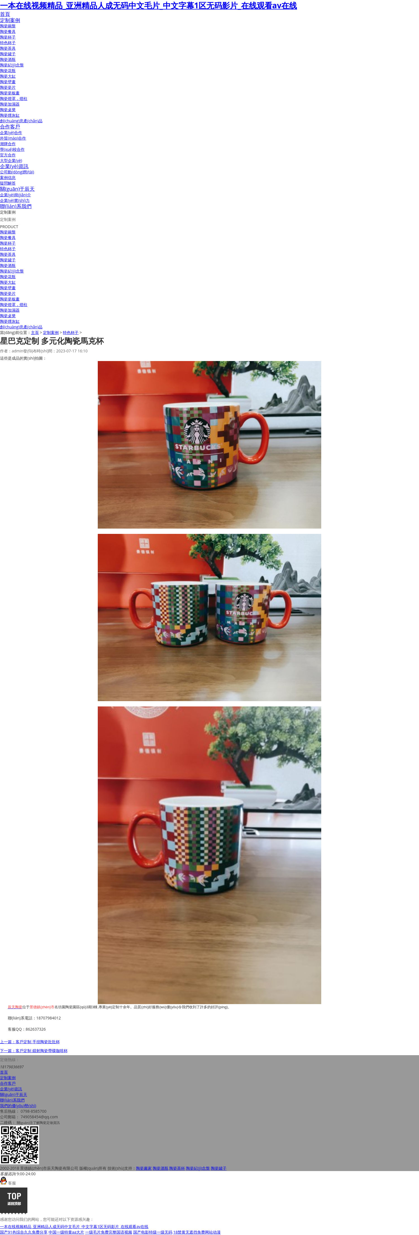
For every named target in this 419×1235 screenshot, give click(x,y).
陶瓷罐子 (8, 53)
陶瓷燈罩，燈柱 (13, 98)
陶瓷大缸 (8, 76)
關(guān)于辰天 (17, 188)
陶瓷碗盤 (8, 25)
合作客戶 (10, 126)
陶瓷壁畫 (8, 81)
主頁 (35, 332)
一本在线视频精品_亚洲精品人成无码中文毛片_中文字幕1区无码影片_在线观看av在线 (148, 5)
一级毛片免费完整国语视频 (108, 1232)
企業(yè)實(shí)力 (15, 200)
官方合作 (8, 154)
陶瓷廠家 (144, 1168)
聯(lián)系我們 (16, 206)
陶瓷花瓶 (8, 70)
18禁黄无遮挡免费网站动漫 (197, 1232)
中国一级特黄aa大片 (66, 1232)
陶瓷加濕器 (10, 104)
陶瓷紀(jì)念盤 (12, 65)
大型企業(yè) (11, 160)
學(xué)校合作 (12, 149)
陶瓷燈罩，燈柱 (13, 304)
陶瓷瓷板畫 (10, 92)
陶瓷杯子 (8, 37)
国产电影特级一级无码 (152, 1232)
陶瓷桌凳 (8, 109)
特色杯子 (8, 42)
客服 (8, 1183)
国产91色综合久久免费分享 (23, 1232)
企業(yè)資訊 (14, 166)
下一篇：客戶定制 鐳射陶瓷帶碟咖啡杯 (34, 1050)
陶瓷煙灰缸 (10, 115)
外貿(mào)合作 (13, 138)
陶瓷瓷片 (8, 87)
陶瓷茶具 (8, 48)
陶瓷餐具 (8, 31)
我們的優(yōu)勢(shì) (18, 1105)
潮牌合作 (8, 143)
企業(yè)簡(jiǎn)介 (15, 194)
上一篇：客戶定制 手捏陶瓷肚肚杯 (30, 1041)
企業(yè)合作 (11, 132)
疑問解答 (8, 183)
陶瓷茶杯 (177, 1168)
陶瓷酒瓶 (8, 59)
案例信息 (8, 177)
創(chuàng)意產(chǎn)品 (21, 120)
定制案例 (10, 20)
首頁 (5, 14)
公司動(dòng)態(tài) (17, 172)
